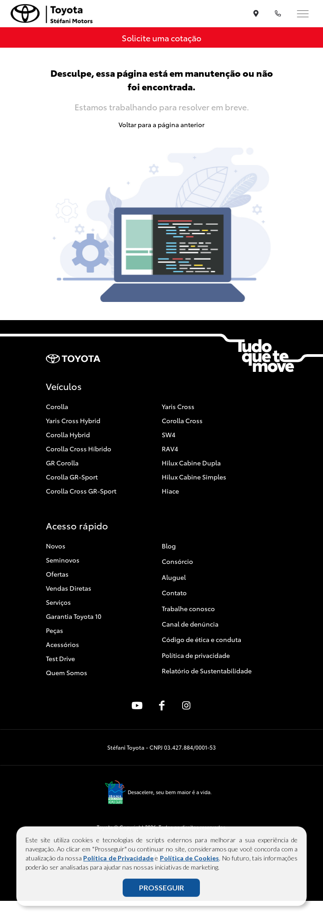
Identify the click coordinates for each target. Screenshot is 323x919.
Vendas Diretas (68, 588)
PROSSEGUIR (161, 889)
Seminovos (63, 559)
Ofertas (57, 573)
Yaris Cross (178, 406)
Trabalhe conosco (188, 608)
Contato (174, 592)
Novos (55, 545)
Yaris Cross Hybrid (73, 420)
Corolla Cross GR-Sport (81, 490)
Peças (54, 630)
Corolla (57, 406)
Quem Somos (66, 672)
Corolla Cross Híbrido (78, 448)
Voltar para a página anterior (161, 124)
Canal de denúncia (190, 623)
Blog (169, 545)
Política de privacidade (196, 655)
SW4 (168, 434)
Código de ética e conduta (201, 639)
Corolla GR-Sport (72, 476)
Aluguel (174, 577)
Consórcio (177, 561)
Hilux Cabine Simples (194, 476)
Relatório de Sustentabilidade (207, 670)
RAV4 (170, 448)
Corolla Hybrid (68, 434)
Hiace (170, 490)
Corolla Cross (182, 420)
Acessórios (62, 644)
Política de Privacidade (118, 860)
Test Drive (60, 658)
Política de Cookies (189, 860)
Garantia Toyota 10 (73, 616)
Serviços (58, 602)
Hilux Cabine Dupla (191, 462)
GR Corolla (62, 462)
